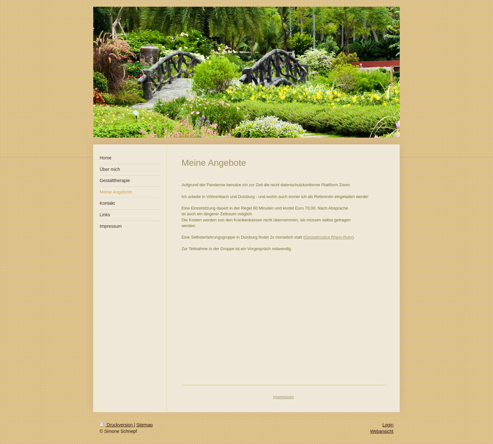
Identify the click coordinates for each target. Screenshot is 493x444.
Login (388, 424)
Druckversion (117, 424)
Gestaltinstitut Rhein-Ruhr (328, 237)
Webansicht (381, 431)
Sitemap (144, 424)
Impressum (283, 396)
